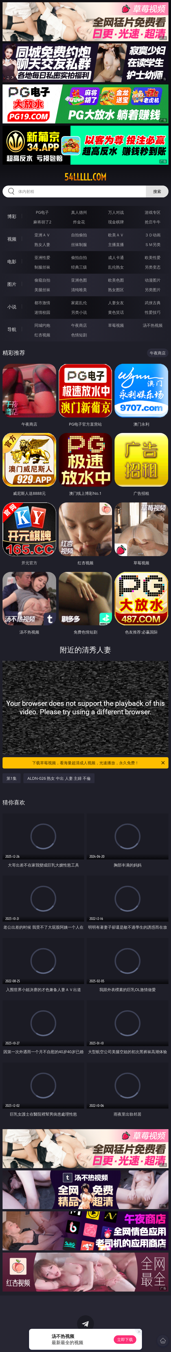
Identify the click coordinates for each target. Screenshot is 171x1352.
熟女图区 (116, 289)
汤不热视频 (153, 325)
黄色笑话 (116, 312)
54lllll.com (85, 177)
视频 (11, 239)
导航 (11, 329)
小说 (11, 307)
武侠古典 (153, 302)
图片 (11, 284)
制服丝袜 (42, 267)
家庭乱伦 (79, 302)
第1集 (11, 778)
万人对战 (116, 212)
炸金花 (79, 222)
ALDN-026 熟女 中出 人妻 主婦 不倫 (59, 778)
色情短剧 (79, 335)
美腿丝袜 (42, 289)
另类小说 (79, 312)
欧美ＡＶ (116, 235)
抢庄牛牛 (153, 222)
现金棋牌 (116, 222)
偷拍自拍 (79, 257)
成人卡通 (116, 257)
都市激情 (42, 302)
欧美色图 (116, 280)
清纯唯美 (79, 289)
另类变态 (153, 267)
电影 (11, 261)
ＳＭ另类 (153, 244)
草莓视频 (116, 325)
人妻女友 (116, 302)
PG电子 (42, 212)
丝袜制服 (79, 244)
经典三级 (79, 267)
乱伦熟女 (116, 267)
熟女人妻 (42, 244)
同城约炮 (42, 325)
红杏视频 (42, 335)
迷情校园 (42, 312)
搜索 (157, 191)
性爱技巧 (153, 312)
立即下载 (125, 1339)
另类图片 (153, 289)
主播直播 (116, 244)
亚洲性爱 (42, 257)
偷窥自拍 (42, 280)
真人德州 (79, 212)
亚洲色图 (79, 280)
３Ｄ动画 (153, 235)
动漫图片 (153, 280)
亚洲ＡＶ (42, 235)
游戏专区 (153, 212)
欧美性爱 (153, 257)
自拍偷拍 (79, 235)
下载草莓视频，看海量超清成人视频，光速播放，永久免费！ (99, 762)
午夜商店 (79, 325)
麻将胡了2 (42, 222)
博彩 (11, 216)
